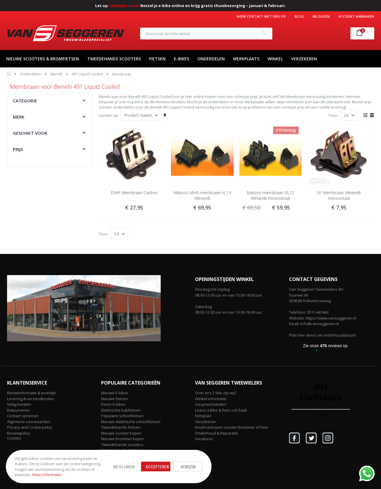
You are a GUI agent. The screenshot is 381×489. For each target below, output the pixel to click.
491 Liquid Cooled (87, 74)
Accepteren (157, 466)
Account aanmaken (356, 16)
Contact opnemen (23, 415)
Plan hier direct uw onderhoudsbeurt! (322, 335)
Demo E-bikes (113, 404)
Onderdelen (30, 74)
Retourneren (18, 410)
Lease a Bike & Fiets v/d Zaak (221, 410)
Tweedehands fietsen (120, 427)
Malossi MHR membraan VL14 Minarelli (202, 195)
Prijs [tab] (18, 149)
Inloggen (321, 16)
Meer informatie (46, 474)
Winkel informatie (210, 398)
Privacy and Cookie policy (29, 427)
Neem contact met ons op (261, 16)
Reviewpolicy (18, 433)
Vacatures (204, 438)
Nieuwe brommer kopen (122, 438)
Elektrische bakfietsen (121, 410)
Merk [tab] (19, 117)
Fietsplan (203, 415)
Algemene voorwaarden (28, 421)
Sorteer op (108, 115)
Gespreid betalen (210, 404)
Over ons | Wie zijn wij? (215, 392)
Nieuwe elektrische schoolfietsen (130, 421)
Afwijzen (188, 466)
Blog (299, 16)
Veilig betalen (19, 404)
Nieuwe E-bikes (114, 392)
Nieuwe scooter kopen (121, 433)
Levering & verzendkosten (30, 398)
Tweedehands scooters (122, 444)
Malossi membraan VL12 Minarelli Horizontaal (270, 195)
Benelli (57, 74)
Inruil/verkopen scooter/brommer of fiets (231, 427)
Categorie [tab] (25, 101)
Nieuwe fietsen (114, 398)
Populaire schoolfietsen (122, 415)
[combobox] (206, 33)
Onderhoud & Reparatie (216, 433)
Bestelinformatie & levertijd (31, 392)
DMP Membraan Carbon (134, 192)
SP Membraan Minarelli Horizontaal (339, 195)
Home (9, 73)
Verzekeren (205, 421)
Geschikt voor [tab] (30, 133)
